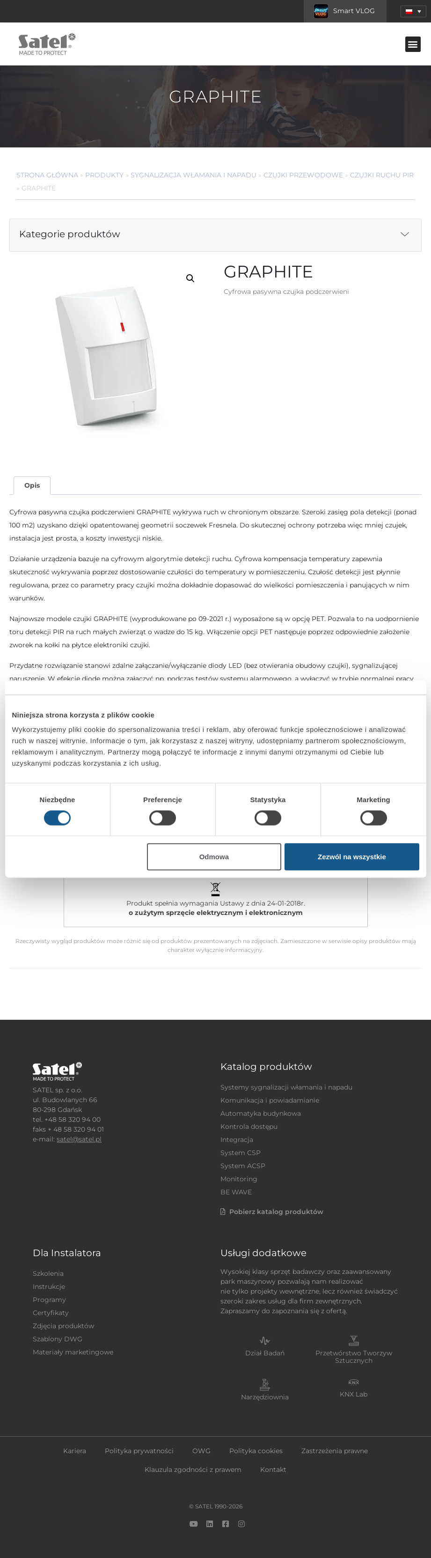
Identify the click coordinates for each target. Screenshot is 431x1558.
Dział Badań (265, 1353)
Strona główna (47, 175)
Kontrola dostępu (249, 1126)
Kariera (74, 1451)
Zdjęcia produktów (63, 1326)
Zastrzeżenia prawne (334, 1451)
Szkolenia (48, 1273)
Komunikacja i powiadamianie (269, 1100)
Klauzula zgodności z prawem (193, 1469)
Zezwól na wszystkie (352, 857)
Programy (49, 1299)
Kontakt (273, 1469)
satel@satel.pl (79, 1139)
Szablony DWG (57, 1339)
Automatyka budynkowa (260, 1113)
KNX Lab (353, 1394)
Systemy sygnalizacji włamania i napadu (286, 1087)
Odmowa (214, 857)
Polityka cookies (256, 1451)
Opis (32, 485)
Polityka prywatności (139, 1451)
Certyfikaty (51, 1313)
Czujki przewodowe (303, 175)
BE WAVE (236, 1192)
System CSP (240, 1152)
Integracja (236, 1139)
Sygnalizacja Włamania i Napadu (193, 175)
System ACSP (242, 1166)
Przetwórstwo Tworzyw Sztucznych (353, 1357)
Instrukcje (49, 1286)
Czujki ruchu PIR (382, 175)
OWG (201, 1451)
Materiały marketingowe (73, 1352)
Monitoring (238, 1179)
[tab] (32, 485)
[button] (413, 11)
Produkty (104, 175)
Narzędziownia (265, 1397)
